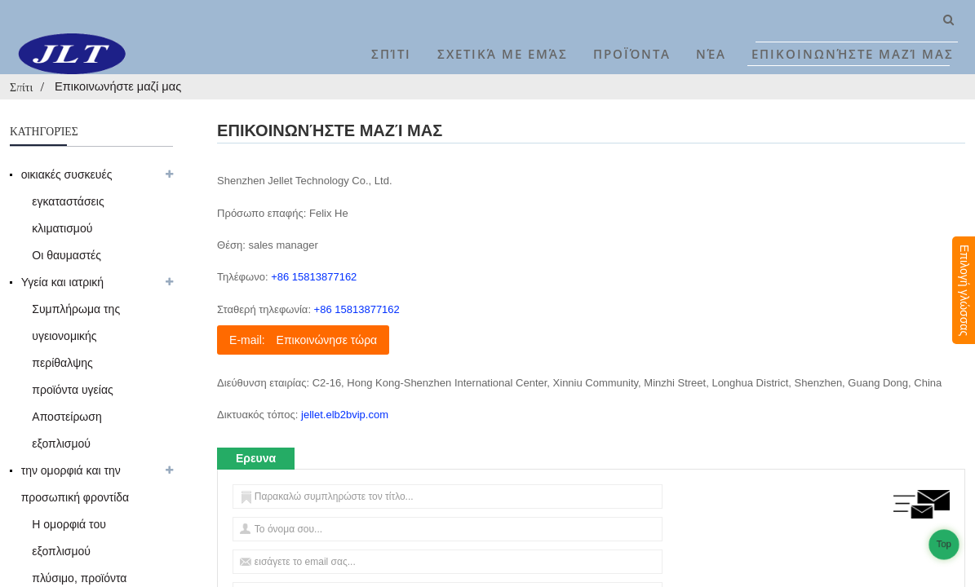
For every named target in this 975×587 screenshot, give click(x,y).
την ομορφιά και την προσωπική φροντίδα (75, 484)
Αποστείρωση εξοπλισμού (66, 430)
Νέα (711, 54)
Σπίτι (391, 54)
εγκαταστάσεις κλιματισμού (68, 215)
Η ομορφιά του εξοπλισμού (69, 538)
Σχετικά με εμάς (502, 54)
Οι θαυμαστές (66, 255)
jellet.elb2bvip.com (344, 414)
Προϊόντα (632, 54)
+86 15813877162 (314, 277)
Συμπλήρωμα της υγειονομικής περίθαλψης (76, 335)
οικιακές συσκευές (67, 174)
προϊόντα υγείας (72, 389)
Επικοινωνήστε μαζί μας (852, 54)
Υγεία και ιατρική (62, 282)
